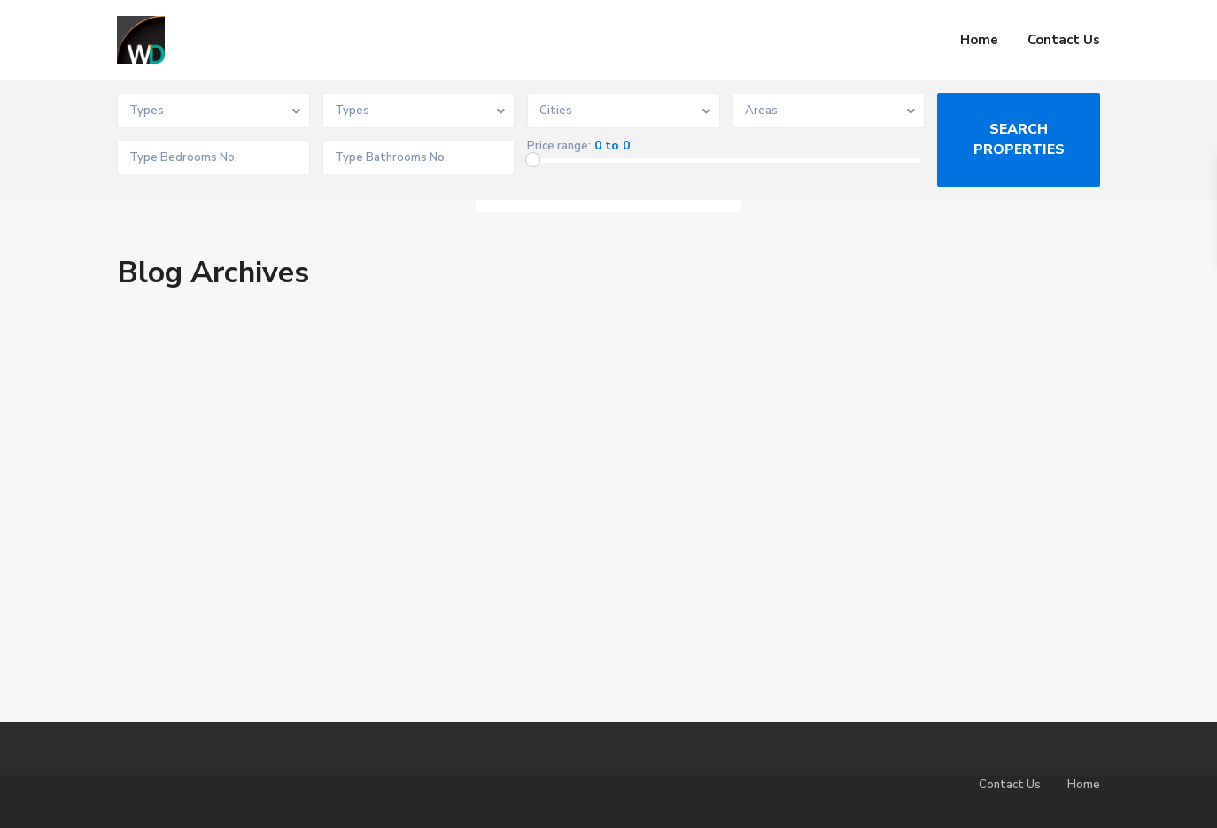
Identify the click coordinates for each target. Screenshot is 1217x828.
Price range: (559, 146)
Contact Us (1063, 40)
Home (979, 40)
